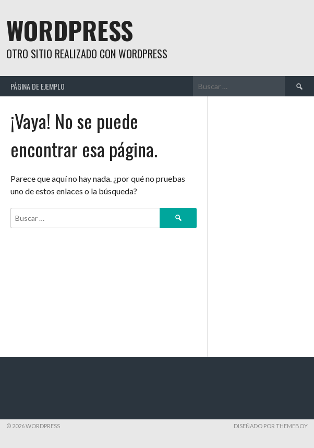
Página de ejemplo (37, 86)
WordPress (69, 29)
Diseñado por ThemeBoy (271, 425)
